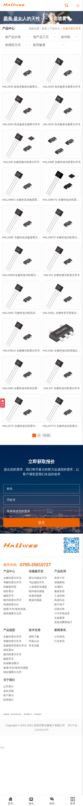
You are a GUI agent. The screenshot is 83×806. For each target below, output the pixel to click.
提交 (41, 522)
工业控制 (59, 595)
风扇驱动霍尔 (11, 663)
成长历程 (8, 690)
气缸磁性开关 (36, 582)
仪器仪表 (59, 608)
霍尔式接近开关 (38, 577)
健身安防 (59, 591)
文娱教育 (59, 617)
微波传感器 (35, 600)
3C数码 (58, 586)
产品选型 (9, 630)
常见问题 (34, 645)
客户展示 (8, 695)
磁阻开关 (8, 595)
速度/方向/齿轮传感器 (15, 667)
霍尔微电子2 (28, 714)
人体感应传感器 (38, 586)
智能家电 (59, 582)
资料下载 (34, 636)
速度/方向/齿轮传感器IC (16, 608)
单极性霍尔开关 (12, 582)
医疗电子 (59, 604)
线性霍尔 (8, 591)
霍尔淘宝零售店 (16, 714)
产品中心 (55, 28)
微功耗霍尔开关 (12, 600)
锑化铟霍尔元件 (12, 613)
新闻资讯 (60, 630)
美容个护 (59, 577)
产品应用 (60, 571)
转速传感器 (35, 595)
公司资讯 (59, 636)
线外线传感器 (36, 591)
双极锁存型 (9, 586)
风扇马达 (59, 600)
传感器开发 (36, 571)
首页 (44, 28)
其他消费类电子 (63, 622)
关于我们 (9, 680)
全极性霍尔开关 (72, 28)
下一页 (46, 435)
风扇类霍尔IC (11, 604)
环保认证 (34, 641)
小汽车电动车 (62, 613)
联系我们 (8, 699)
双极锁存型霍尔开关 (15, 645)
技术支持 (34, 630)
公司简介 (8, 686)
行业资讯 (59, 641)
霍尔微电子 (38, 714)
